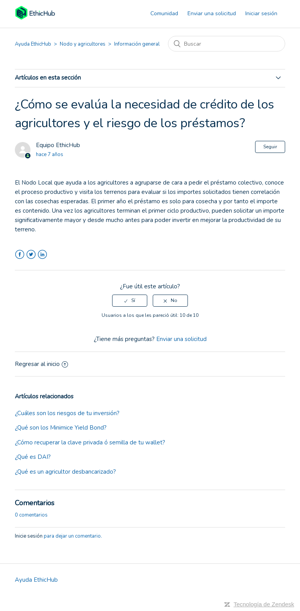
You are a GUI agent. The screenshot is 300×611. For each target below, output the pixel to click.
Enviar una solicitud (212, 13)
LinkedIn (42, 254)
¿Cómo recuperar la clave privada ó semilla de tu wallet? (90, 442)
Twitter (31, 254)
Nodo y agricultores (82, 44)
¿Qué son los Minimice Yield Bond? (61, 428)
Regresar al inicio (41, 364)
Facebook (20, 254)
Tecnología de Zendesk (264, 604)
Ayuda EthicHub (33, 44)
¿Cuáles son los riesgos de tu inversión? (67, 413)
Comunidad (164, 13)
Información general (137, 44)
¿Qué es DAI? (33, 457)
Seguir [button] (270, 147)
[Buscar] (226, 44)
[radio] (129, 300)
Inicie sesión (29, 536)
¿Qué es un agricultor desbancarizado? (65, 472)
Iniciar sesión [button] (261, 13)
